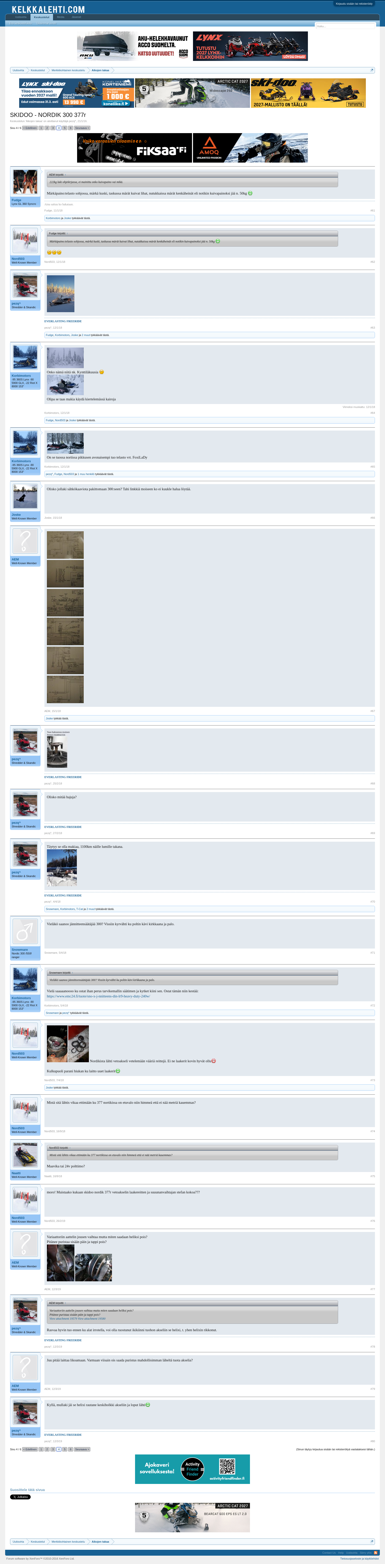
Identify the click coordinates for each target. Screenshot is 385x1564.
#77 (373, 1289)
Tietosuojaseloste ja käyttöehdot (359, 1558)
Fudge (16, 200)
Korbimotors (53, 218)
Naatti (16, 1173)
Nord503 (18, 259)
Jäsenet (76, 16)
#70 (373, 901)
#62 (373, 261)
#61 (373, 210)
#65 (373, 466)
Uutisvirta (21, 16)
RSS (375, 1552)
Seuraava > (82, 127)
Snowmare (52, 909)
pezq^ (72, 121)
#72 (373, 1005)
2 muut (86, 335)
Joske (67, 218)
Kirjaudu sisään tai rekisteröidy (354, 3)
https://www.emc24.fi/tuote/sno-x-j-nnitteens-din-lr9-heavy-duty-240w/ (98, 996)
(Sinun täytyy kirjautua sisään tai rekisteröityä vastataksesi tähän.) (335, 1449)
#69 (373, 833)
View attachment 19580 (91, 1318)
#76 (373, 1220)
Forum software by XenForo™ (40, 1558)
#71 (373, 952)
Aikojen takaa (34, 121)
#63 (373, 327)
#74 (373, 1131)
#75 (373, 1176)
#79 (373, 1388)
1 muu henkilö (86, 474)
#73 (373, 1080)
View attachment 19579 (63, 1318)
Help (341, 1552)
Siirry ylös (366, 1552)
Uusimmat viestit (46, 23)
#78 (373, 1346)
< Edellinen (30, 127)
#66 (373, 517)
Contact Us (329, 1552)
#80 (373, 1441)
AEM (15, 559)
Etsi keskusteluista (21, 23)
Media (60, 16)
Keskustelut (41, 17)
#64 (373, 412)
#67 (373, 711)
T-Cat (79, 909)
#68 (373, 783)
